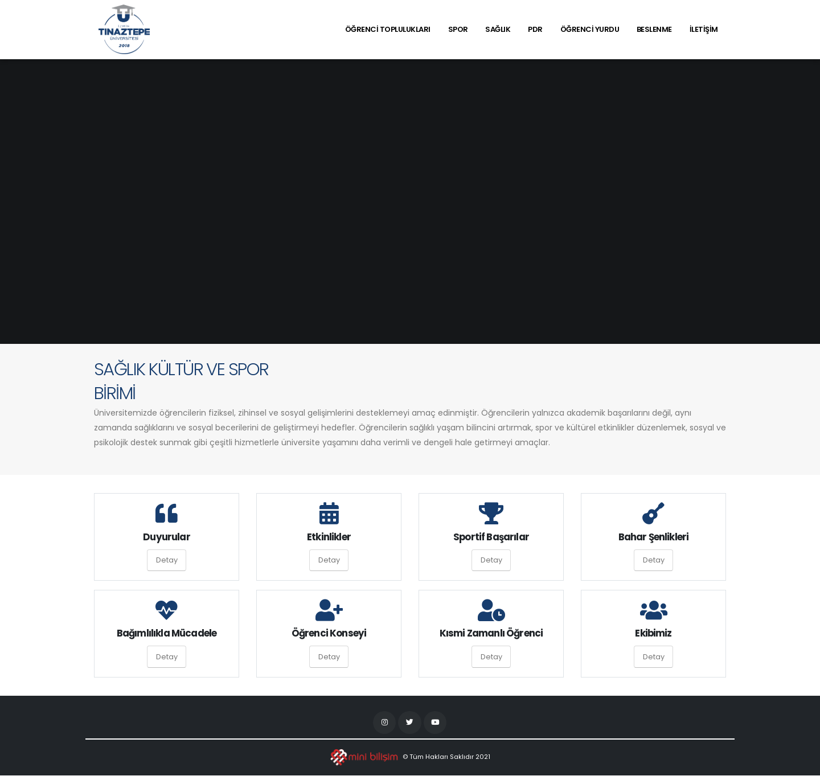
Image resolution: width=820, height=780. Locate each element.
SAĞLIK (497, 29)
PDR (535, 29)
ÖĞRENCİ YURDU (590, 29)
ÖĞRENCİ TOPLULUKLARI (387, 29)
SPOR (458, 29)
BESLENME (654, 29)
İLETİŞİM (704, 29)
